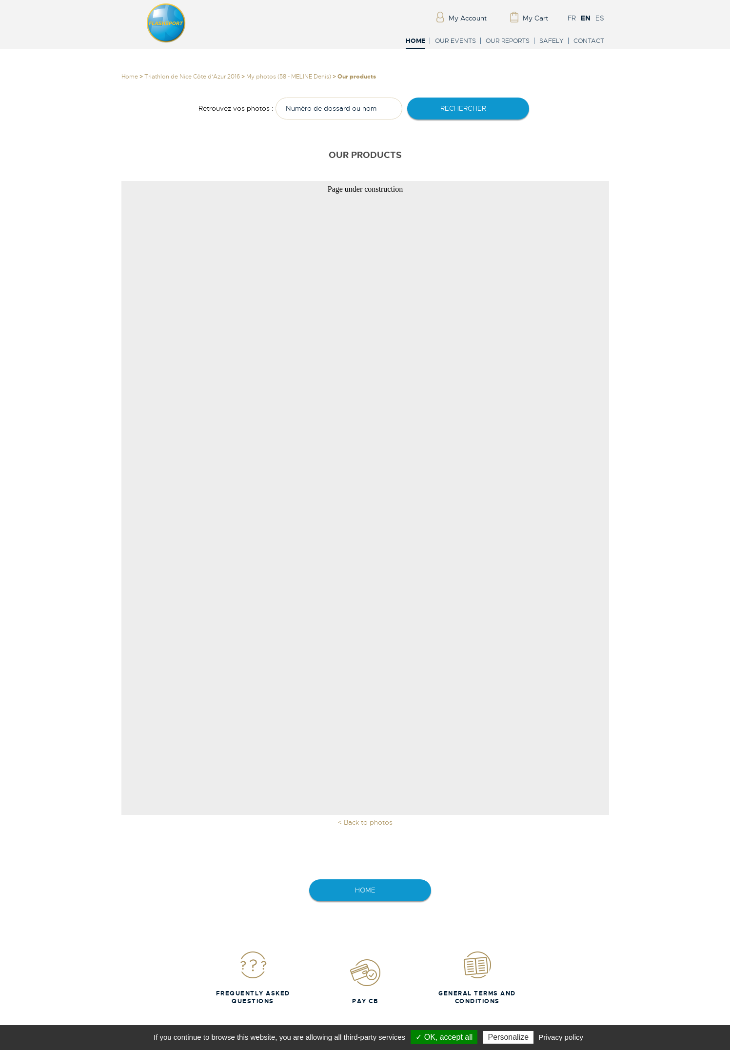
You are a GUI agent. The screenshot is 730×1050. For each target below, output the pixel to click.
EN (586, 18)
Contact (588, 41)
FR (572, 18)
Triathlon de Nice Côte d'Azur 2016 (192, 76)
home (365, 890)
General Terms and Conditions (477, 977)
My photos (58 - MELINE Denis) (288, 76)
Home (415, 41)
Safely (551, 41)
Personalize (508, 1037)
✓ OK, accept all (444, 1037)
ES (599, 18)
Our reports (508, 41)
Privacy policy (560, 1037)
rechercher (463, 108)
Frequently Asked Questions (253, 977)
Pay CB (365, 981)
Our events (455, 41)
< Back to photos (365, 822)
